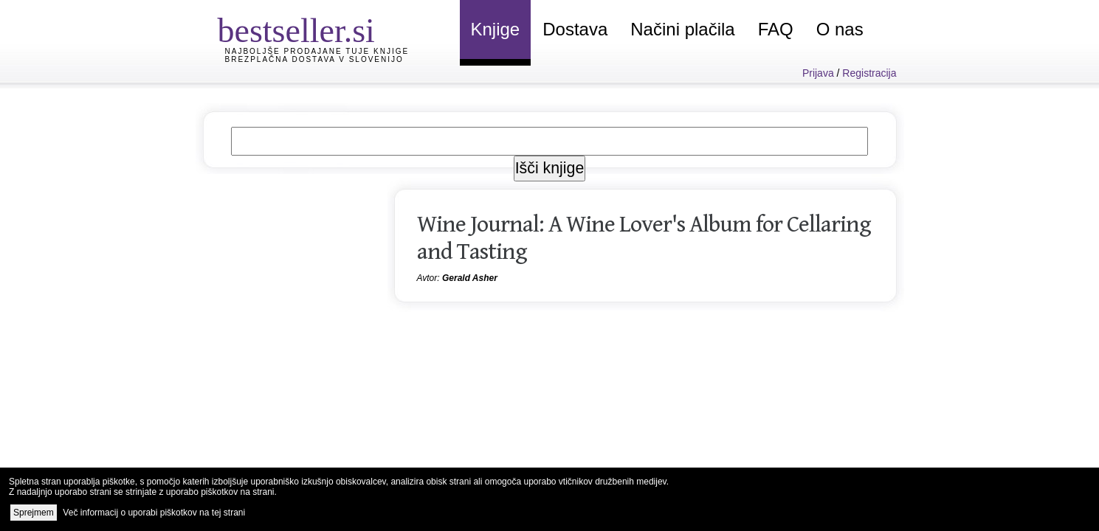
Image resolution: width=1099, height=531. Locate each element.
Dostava (574, 29)
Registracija (869, 73)
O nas (840, 29)
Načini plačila (682, 29)
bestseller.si (296, 30)
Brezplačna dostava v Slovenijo (314, 59)
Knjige (495, 29)
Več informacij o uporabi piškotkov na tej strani (154, 512)
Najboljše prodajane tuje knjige (317, 51)
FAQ (775, 29)
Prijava (818, 73)
